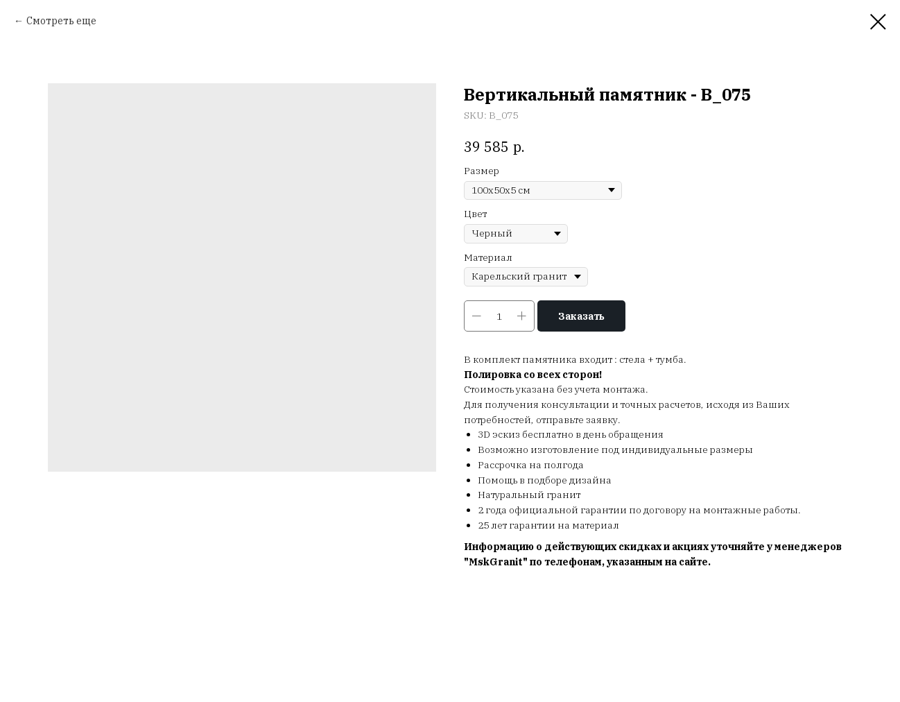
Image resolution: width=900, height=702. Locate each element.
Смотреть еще (61, 21)
